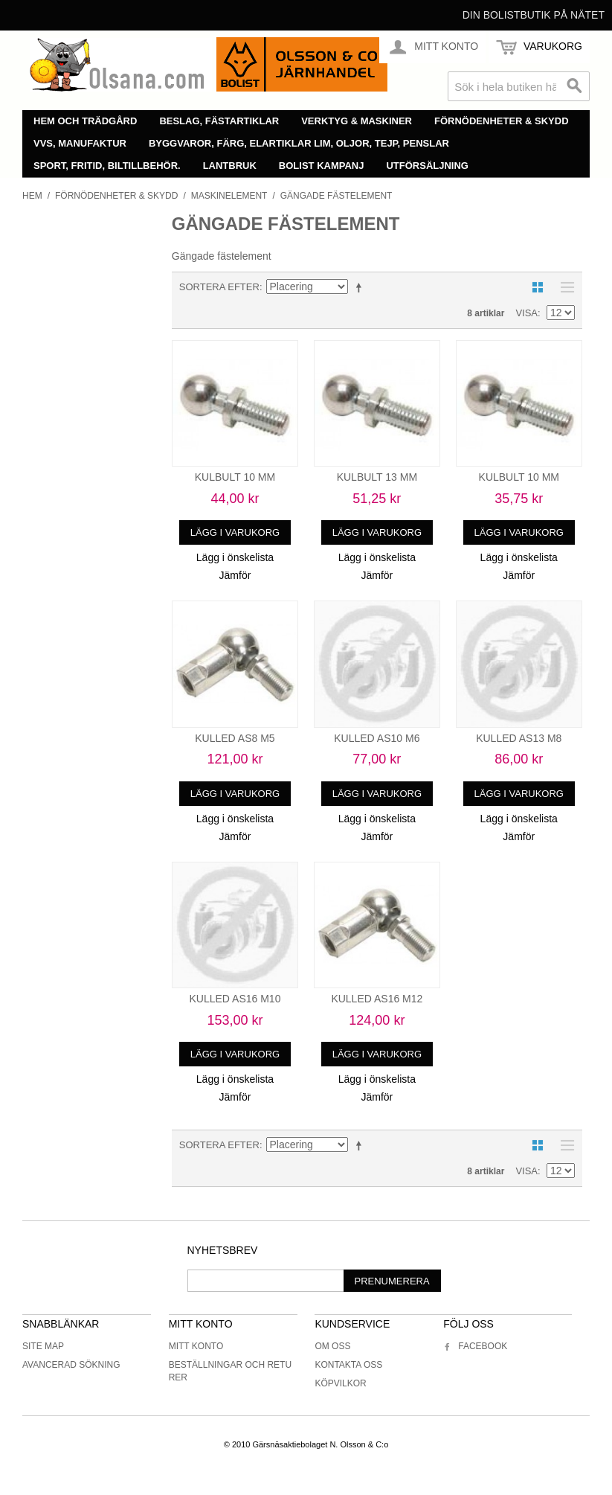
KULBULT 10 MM (235, 477)
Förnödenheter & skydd (501, 121)
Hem (32, 196)
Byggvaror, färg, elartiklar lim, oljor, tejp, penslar (299, 143)
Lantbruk (230, 165)
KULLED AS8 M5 (234, 738)
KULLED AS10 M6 (376, 738)
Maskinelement (229, 196)
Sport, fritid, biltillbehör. (107, 165)
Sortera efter (219, 286)
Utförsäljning (427, 165)
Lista (564, 287)
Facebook (475, 1346)
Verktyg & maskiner (356, 121)
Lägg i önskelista (235, 557)
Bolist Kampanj (321, 165)
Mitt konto (196, 1346)
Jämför (235, 575)
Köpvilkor (340, 1383)
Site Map (43, 1346)
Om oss (332, 1346)
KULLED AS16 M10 (234, 999)
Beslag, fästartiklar (219, 121)
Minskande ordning (361, 287)
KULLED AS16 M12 (376, 999)
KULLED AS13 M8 (518, 738)
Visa (526, 312)
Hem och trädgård (85, 121)
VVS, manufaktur (79, 143)
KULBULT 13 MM (377, 477)
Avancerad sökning (71, 1365)
